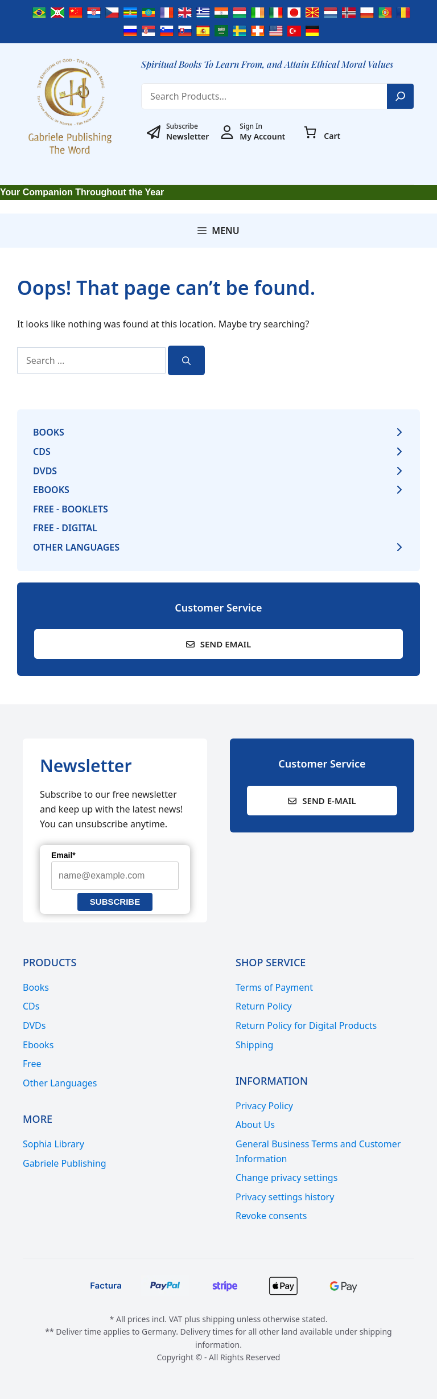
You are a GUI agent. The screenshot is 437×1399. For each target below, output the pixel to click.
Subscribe (115, 901)
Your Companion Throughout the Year (82, 192)
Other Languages (76, 547)
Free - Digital (65, 528)
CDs (42, 451)
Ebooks (51, 489)
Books (48, 432)
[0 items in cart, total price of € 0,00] (310, 132)
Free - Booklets (70, 509)
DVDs (45, 471)
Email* (63, 855)
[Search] (400, 96)
